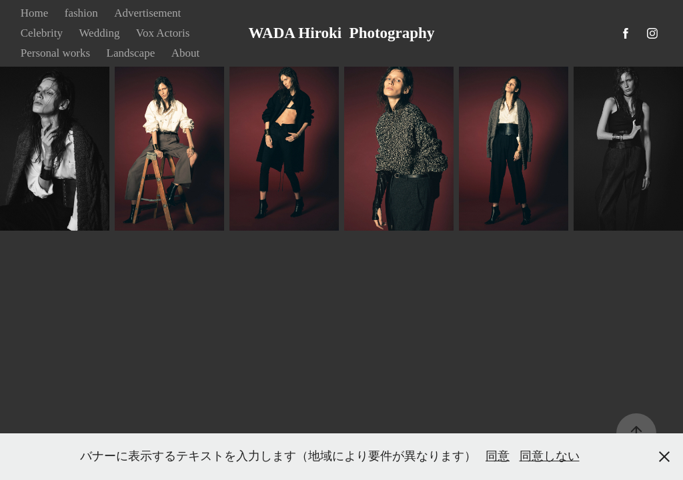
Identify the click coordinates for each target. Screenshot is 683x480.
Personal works (55, 53)
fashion (81, 13)
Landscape (131, 53)
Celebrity (42, 33)
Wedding (99, 33)
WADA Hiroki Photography (342, 33)
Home (35, 13)
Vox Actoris (162, 33)
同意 (498, 456)
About (185, 53)
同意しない (550, 456)
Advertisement (147, 13)
